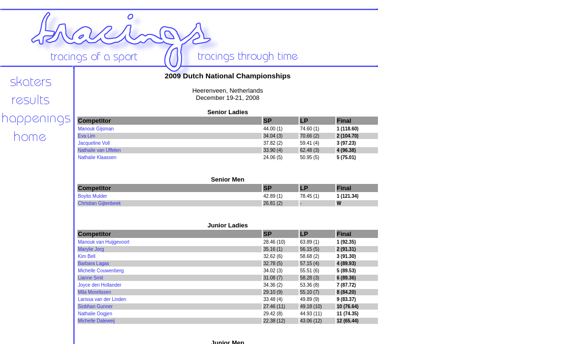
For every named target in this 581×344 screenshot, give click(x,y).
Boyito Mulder (92, 196)
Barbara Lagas (93, 263)
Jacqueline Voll (94, 143)
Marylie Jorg (91, 249)
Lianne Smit (90, 277)
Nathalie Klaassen (97, 157)
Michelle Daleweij (96, 320)
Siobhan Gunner (95, 306)
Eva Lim (86, 136)
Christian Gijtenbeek (99, 203)
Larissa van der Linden (102, 299)
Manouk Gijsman (96, 128)
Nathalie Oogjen (95, 313)
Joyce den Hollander (99, 285)
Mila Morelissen (94, 292)
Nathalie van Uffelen (99, 150)
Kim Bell (87, 256)
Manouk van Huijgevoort (103, 242)
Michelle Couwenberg (101, 270)
